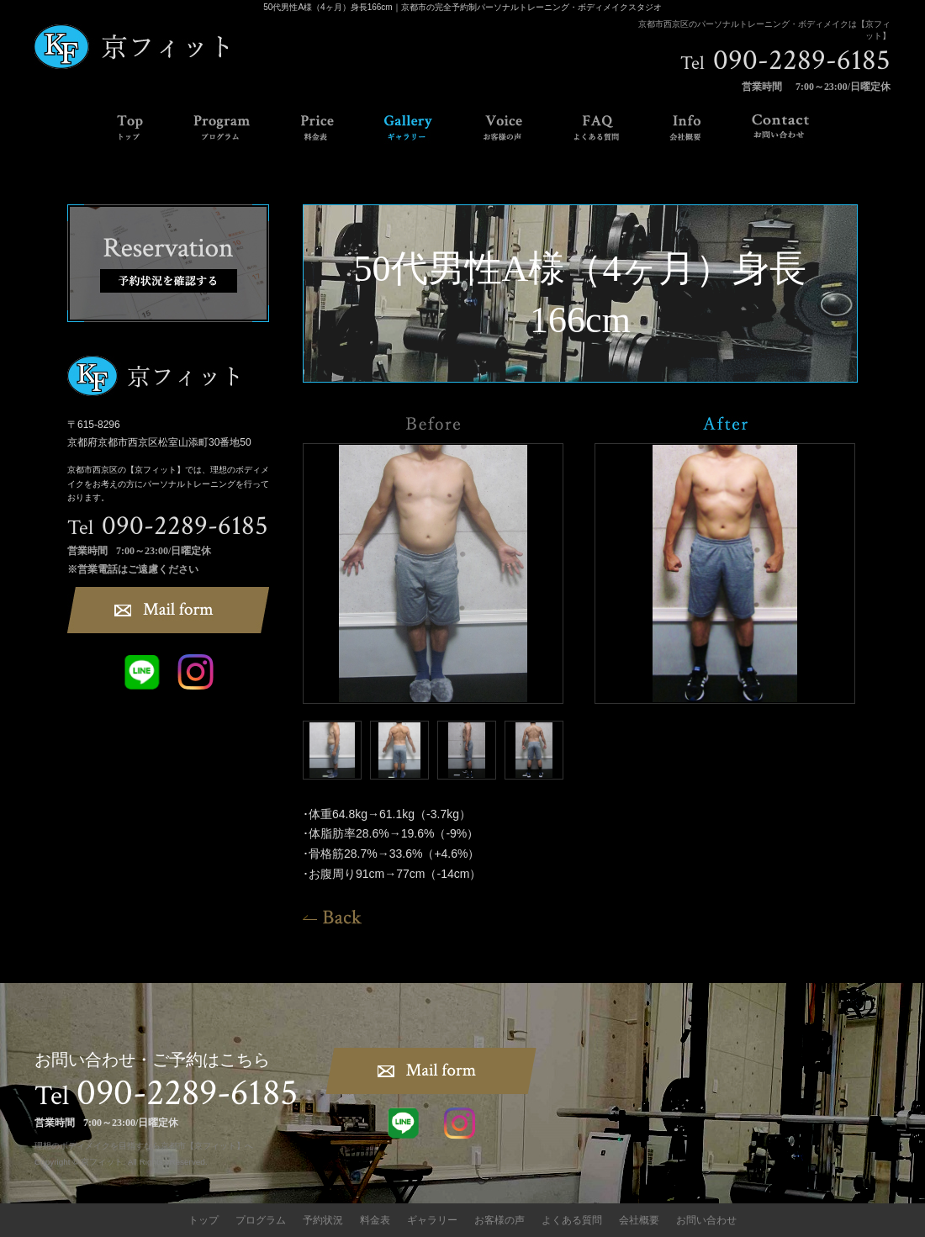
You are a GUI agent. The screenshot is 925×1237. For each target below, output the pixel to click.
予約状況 (323, 1220)
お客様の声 (499, 1220)
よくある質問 (572, 1220)
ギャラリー (432, 1220)
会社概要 (639, 1220)
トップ (203, 1220)
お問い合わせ (706, 1220)
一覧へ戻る (332, 917)
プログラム (260, 1220)
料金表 (375, 1220)
